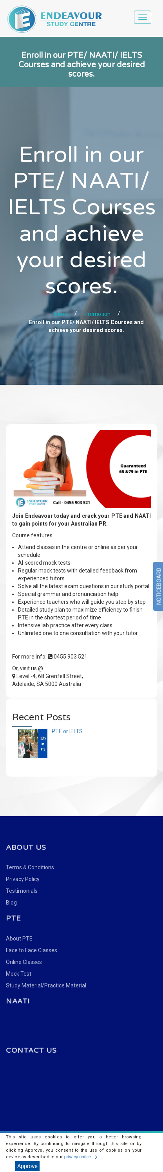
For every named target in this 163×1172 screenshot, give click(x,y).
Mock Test (18, 974)
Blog (11, 902)
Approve (27, 1166)
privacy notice (77, 1156)
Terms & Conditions (30, 867)
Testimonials (22, 891)
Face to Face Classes (31, 950)
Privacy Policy (23, 879)
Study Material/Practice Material (46, 985)
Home (60, 314)
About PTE (19, 938)
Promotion (97, 314)
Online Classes (24, 962)
